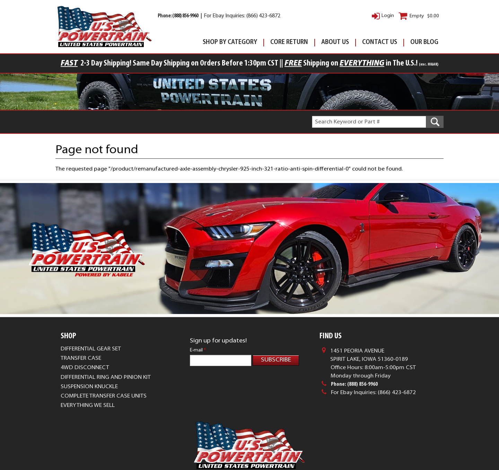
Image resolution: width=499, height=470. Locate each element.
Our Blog (424, 42)
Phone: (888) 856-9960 (178, 16)
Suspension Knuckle (89, 387)
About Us (335, 42)
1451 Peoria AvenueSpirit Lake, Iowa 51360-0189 (369, 355)
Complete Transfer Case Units (104, 396)
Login (388, 15)
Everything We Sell (88, 405)
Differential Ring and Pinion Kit (106, 377)
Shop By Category (230, 42)
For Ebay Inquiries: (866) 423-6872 (242, 16)
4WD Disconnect (85, 368)
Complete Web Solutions (271, 453)
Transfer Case (81, 358)
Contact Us (379, 42)
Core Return (289, 42)
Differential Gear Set (91, 349)
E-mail (198, 350)
